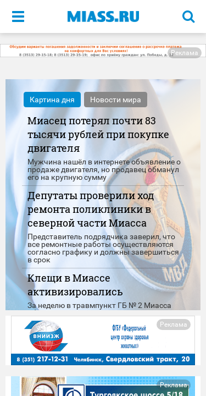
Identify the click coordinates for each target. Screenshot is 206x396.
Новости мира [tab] (115, 99)
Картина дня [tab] (52, 99)
